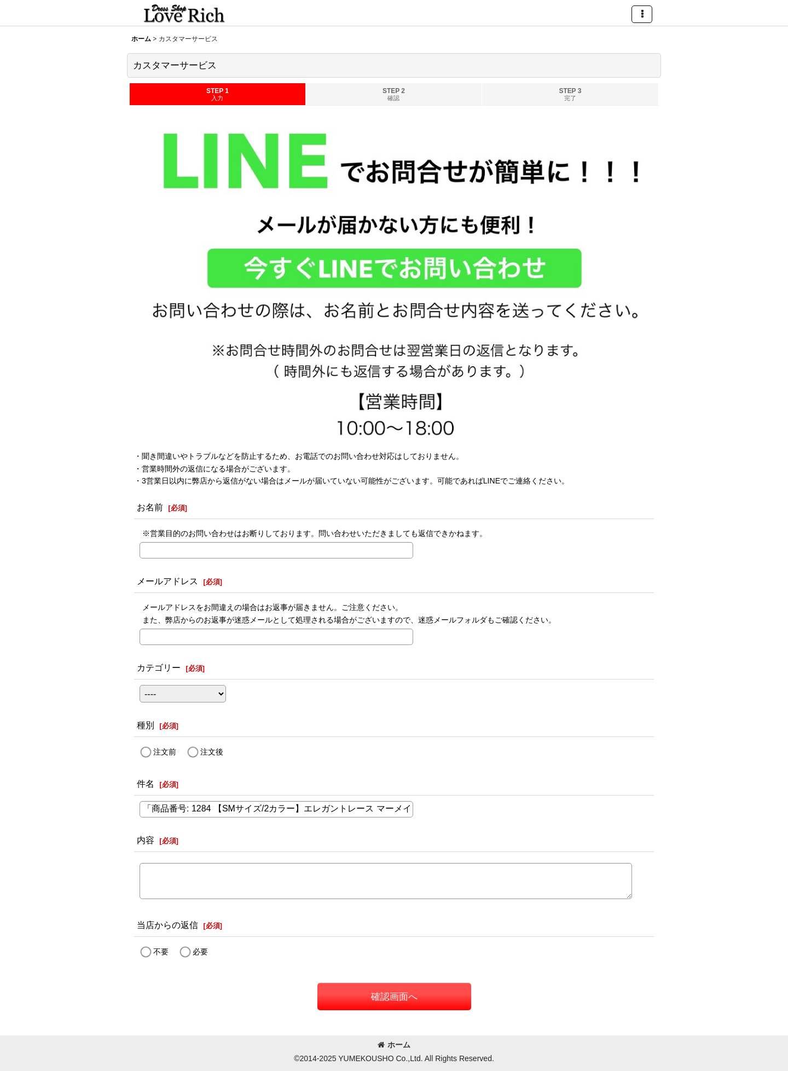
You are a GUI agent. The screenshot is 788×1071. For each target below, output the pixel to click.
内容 (145, 840)
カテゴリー (159, 667)
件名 (145, 783)
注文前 (164, 751)
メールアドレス (167, 581)
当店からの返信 (167, 925)
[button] (641, 14)
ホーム (394, 1044)
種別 (145, 725)
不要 (161, 951)
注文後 (211, 751)
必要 (200, 951)
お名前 (150, 507)
